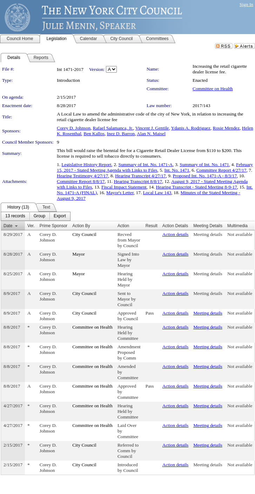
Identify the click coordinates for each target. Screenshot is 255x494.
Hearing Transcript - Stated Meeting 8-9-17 (196, 187)
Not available (239, 234)
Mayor (78, 254)
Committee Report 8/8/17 (81, 181)
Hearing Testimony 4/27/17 (82, 175)
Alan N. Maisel (151, 133)
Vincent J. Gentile (152, 128)
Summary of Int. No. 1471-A (145, 164)
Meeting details (207, 234)
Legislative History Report (86, 164)
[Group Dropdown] (39, 216)
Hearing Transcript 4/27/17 (140, 175)
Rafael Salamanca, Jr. (113, 128)
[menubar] (36, 216)
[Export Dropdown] (59, 216)
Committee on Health (213, 88)
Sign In (246, 4)
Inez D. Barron (121, 133)
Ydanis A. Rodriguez (190, 128)
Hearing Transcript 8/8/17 (138, 181)
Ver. (31, 225)
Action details (175, 234)
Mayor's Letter (120, 192)
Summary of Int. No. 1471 (204, 164)
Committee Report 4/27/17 (221, 170)
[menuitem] (15, 216)
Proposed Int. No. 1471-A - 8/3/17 (205, 175)
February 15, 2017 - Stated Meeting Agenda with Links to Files (155, 167)
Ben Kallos (94, 133)
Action (123, 225)
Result (151, 225)
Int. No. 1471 (177, 170)
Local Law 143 (157, 192)
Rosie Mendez (226, 128)
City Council (84, 234)
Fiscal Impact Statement (124, 187)
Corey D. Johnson (73, 128)
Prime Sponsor (53, 225)
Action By (81, 225)
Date (8, 225)
